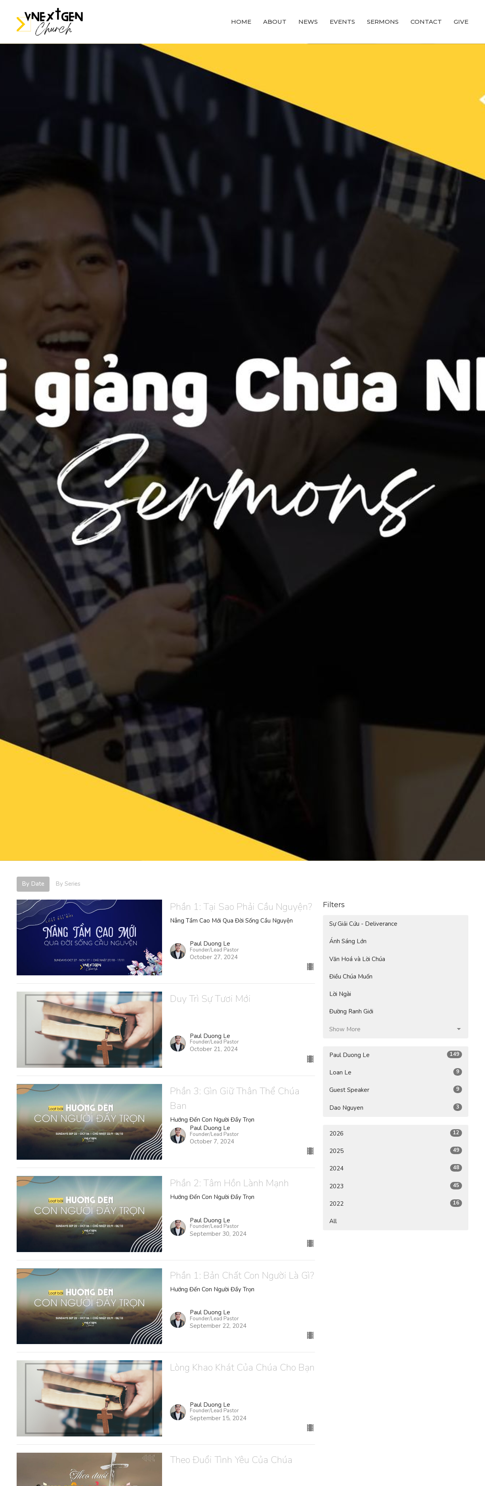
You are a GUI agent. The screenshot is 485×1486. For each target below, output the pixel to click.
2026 (395, 1133)
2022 (395, 1203)
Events (342, 21)
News (308, 21)
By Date (33, 884)
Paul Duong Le (395, 1055)
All (333, 1221)
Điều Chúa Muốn (350, 976)
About (274, 21)
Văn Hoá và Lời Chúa (357, 959)
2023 (395, 1186)
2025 (395, 1151)
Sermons (383, 21)
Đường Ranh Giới (351, 1011)
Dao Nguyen (395, 1107)
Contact (426, 21)
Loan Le (395, 1072)
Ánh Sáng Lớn (348, 941)
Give (461, 21)
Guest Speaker (395, 1090)
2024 (395, 1168)
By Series (67, 884)
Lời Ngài (340, 994)
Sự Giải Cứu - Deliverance (363, 924)
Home (241, 21)
